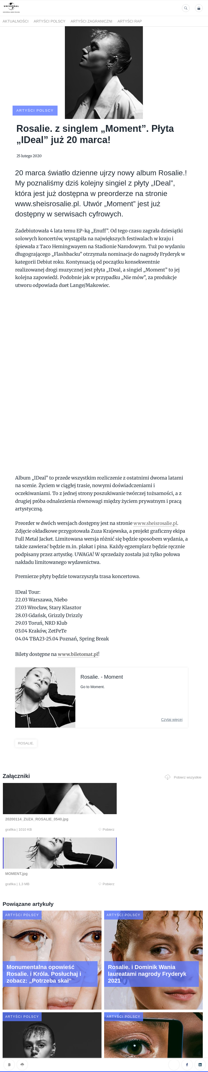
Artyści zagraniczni (91, 21)
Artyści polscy (49, 21)
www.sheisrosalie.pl (156, 509)
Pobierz (56, 815)
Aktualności (16, 21)
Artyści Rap (129, 21)
